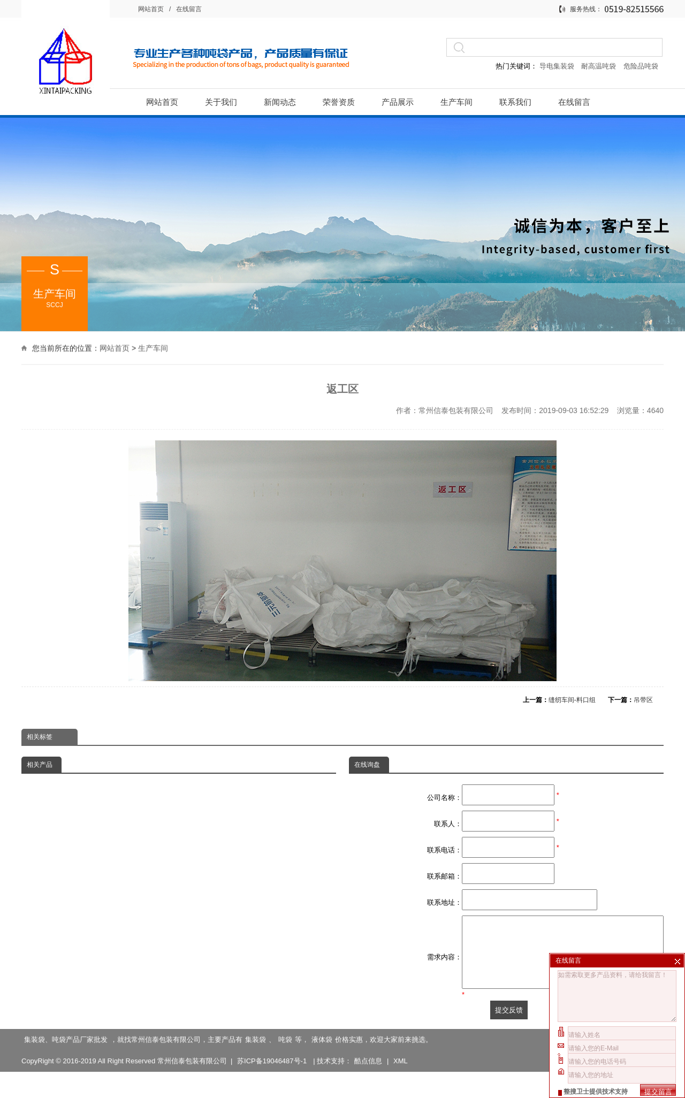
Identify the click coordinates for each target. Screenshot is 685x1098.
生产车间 (153, 346)
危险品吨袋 (640, 66)
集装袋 (255, 1043)
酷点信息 (368, 1065)
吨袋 (285, 1043)
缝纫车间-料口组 (572, 700)
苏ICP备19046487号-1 (273, 1065)
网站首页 (151, 9)
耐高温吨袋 (599, 66)
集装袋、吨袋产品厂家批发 (66, 1043)
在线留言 (189, 9)
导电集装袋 (556, 66)
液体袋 (321, 1043)
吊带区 (643, 700)
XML (400, 1065)
